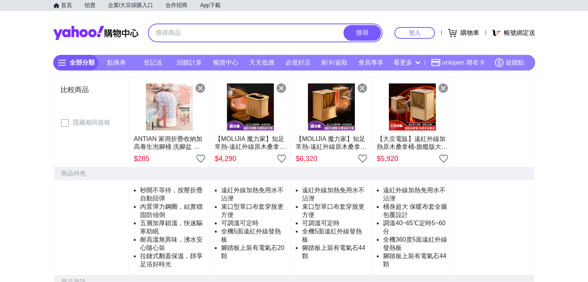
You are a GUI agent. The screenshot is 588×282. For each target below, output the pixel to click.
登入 (415, 32)
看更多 (407, 62)
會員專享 (370, 62)
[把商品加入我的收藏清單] (200, 159)
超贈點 (509, 62)
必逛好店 (298, 62)
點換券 (116, 62)
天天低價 (261, 62)
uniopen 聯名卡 (458, 62)
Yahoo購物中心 (95, 33)
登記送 (153, 62)
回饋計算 (188, 62)
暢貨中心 (225, 62)
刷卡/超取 (334, 62)
